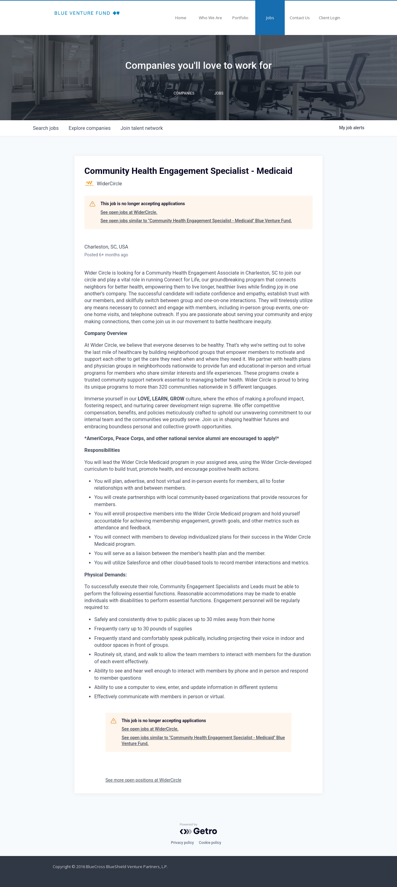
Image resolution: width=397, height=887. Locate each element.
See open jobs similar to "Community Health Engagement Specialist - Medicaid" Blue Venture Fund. (196, 220)
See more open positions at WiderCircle (143, 780)
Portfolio (240, 17)
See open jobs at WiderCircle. (128, 212)
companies (89, 128)
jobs (46, 128)
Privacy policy (182, 843)
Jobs (270, 17)
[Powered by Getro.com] (198, 828)
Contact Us (300, 17)
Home (180, 17)
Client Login (329, 17)
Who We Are (210, 17)
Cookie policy (210, 843)
